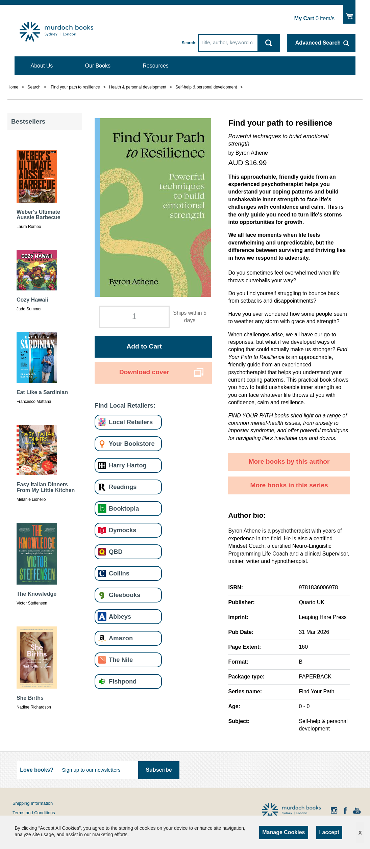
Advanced (318, 43)
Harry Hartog (128, 465)
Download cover (144, 372)
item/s (314, 18)
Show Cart (349, 13)
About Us (42, 66)
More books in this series (289, 485)
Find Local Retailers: (125, 405)
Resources (155, 66)
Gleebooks (124, 594)
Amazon (121, 638)
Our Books (98, 66)
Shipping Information (33, 803)
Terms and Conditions (34, 812)
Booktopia (124, 508)
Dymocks (122, 530)
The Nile (121, 659)
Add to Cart (144, 346)
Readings (123, 486)
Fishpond (123, 681)
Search (188, 43)
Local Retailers (131, 422)
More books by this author (289, 461)
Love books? (36, 770)
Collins (119, 573)
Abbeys (120, 616)
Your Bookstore (132, 443)
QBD (116, 551)
